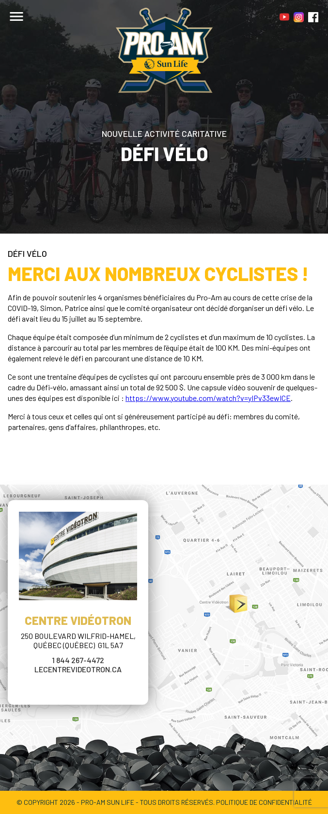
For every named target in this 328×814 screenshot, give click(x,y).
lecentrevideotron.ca (78, 669)
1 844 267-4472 (78, 660)
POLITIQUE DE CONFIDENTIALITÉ (264, 802)
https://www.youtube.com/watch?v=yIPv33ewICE (208, 397)
